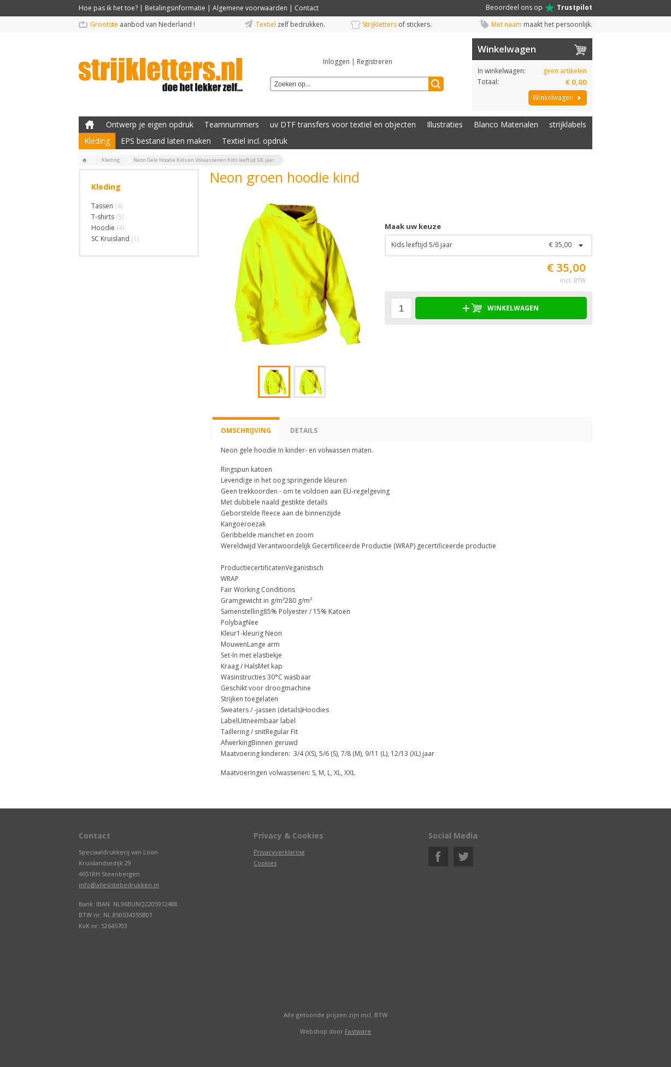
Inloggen (336, 61)
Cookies (265, 863)
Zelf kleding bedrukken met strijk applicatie (90, 124)
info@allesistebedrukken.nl (119, 885)
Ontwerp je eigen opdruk (149, 124)
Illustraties (445, 124)
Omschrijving (246, 430)
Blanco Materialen (506, 124)
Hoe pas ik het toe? (108, 8)
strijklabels (567, 124)
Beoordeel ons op (539, 7)
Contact (307, 8)
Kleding (97, 141)
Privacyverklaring (279, 852)
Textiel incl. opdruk (254, 141)
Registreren (374, 61)
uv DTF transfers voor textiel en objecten (343, 124)
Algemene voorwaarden (250, 8)
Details (303, 430)
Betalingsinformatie (175, 8)
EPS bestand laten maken (166, 141)
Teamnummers (231, 124)
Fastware (358, 1031)
